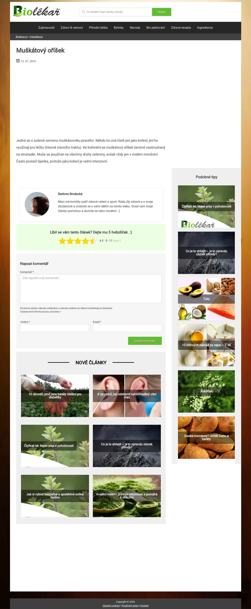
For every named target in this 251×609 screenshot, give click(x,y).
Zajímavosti (46, 27)
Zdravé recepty (181, 27)
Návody (135, 27)
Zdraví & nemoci (72, 27)
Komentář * (27, 272)
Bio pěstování (155, 27)
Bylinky (119, 27)
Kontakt (144, 605)
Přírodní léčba (98, 27)
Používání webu (130, 605)
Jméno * (25, 321)
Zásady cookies (111, 605)
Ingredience (205, 27)
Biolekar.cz (22, 36)
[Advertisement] (91, 99)
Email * (97, 321)
